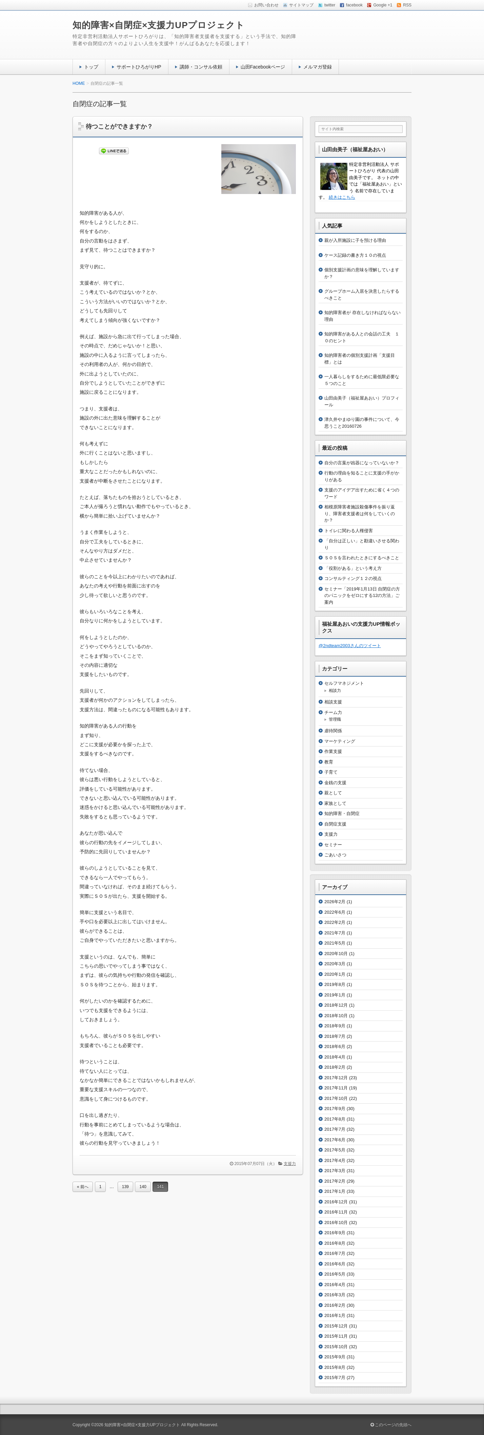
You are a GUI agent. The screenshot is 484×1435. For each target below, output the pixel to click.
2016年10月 (336, 1222)
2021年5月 (334, 943)
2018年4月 (334, 1057)
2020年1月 (334, 974)
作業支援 (333, 751)
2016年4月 (334, 1284)
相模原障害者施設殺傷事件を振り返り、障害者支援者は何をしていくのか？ (359, 513)
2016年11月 (336, 1212)
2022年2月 (334, 922)
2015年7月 (334, 1377)
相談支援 (333, 701)
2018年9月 (334, 1025)
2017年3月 (334, 1170)
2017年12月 (336, 1077)
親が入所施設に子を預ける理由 (355, 240)
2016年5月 (334, 1274)
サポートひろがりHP (139, 67)
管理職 (335, 719)
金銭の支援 (335, 782)
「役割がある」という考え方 (353, 568)
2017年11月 (336, 1087)
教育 (328, 761)
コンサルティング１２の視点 (353, 578)
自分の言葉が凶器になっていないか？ (361, 462)
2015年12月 (336, 1326)
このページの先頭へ (390, 1424)
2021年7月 (334, 932)
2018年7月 (334, 1036)
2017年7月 (334, 1129)
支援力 (290, 1163)
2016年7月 (334, 1253)
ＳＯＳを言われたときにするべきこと (361, 557)
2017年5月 (334, 1149)
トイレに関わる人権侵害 (348, 530)
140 (142, 1186)
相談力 (335, 690)
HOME (79, 83)
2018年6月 (334, 1046)
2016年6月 (334, 1263)
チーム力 (333, 712)
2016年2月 (334, 1305)
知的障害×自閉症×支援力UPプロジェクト (159, 25)
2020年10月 (336, 953)
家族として (335, 803)
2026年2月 (334, 901)
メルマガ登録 (317, 67)
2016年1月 (334, 1315)
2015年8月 (334, 1367)
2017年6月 (334, 1139)
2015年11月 (336, 1336)
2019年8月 (334, 984)
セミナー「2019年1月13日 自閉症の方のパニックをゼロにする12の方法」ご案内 (362, 595)
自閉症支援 (335, 824)
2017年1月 (334, 1191)
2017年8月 (334, 1119)
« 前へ (82, 1186)
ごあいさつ (335, 854)
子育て (331, 772)
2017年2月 (334, 1181)
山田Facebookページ (263, 67)
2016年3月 (334, 1294)
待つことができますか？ (119, 126)
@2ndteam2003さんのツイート (350, 645)
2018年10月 (336, 1015)
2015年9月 (334, 1356)
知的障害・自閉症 (342, 813)
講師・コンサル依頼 (201, 67)
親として (333, 792)
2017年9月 (334, 1108)
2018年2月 (334, 1067)
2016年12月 (336, 1201)
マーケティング (339, 741)
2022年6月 (334, 912)
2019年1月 (334, 994)
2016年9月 (334, 1232)
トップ (91, 67)
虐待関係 (333, 730)
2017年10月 (336, 1098)
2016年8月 (334, 1243)
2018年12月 (336, 1005)
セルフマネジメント (344, 683)
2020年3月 (334, 963)
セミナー (333, 844)
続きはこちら (342, 197)
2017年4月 (334, 1160)
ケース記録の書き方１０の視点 (355, 255)
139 (125, 1186)
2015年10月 (336, 1346)
